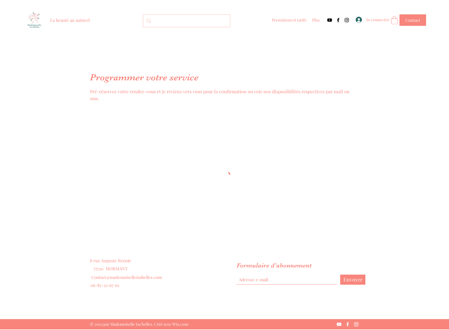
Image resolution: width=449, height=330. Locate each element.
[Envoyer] (352, 280)
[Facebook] (338, 20)
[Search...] (186, 21)
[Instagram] (347, 20)
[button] (394, 20)
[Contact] (412, 20)
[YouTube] (329, 20)
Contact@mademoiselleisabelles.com (126, 277)
